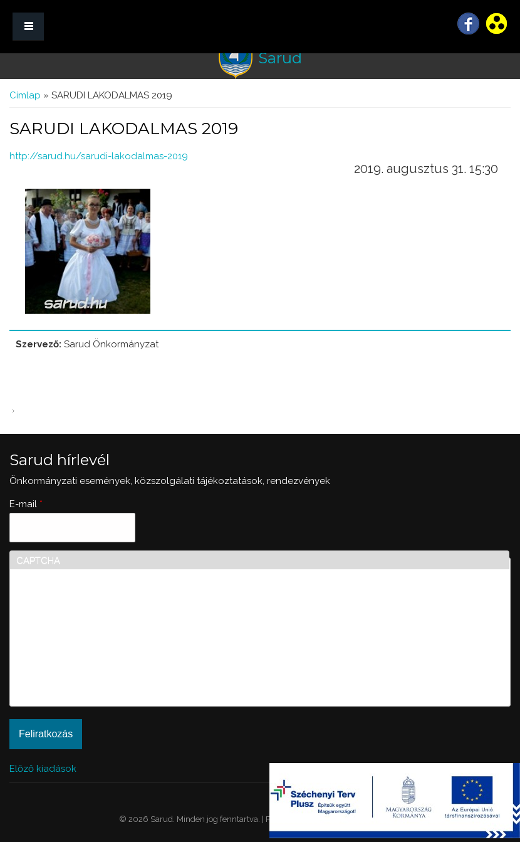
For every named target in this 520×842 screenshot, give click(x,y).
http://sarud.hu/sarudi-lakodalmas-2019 (98, 156)
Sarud (280, 58)
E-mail (26, 504)
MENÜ (28, 27)
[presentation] (67, 654)
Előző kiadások (42, 768)
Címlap (25, 95)
